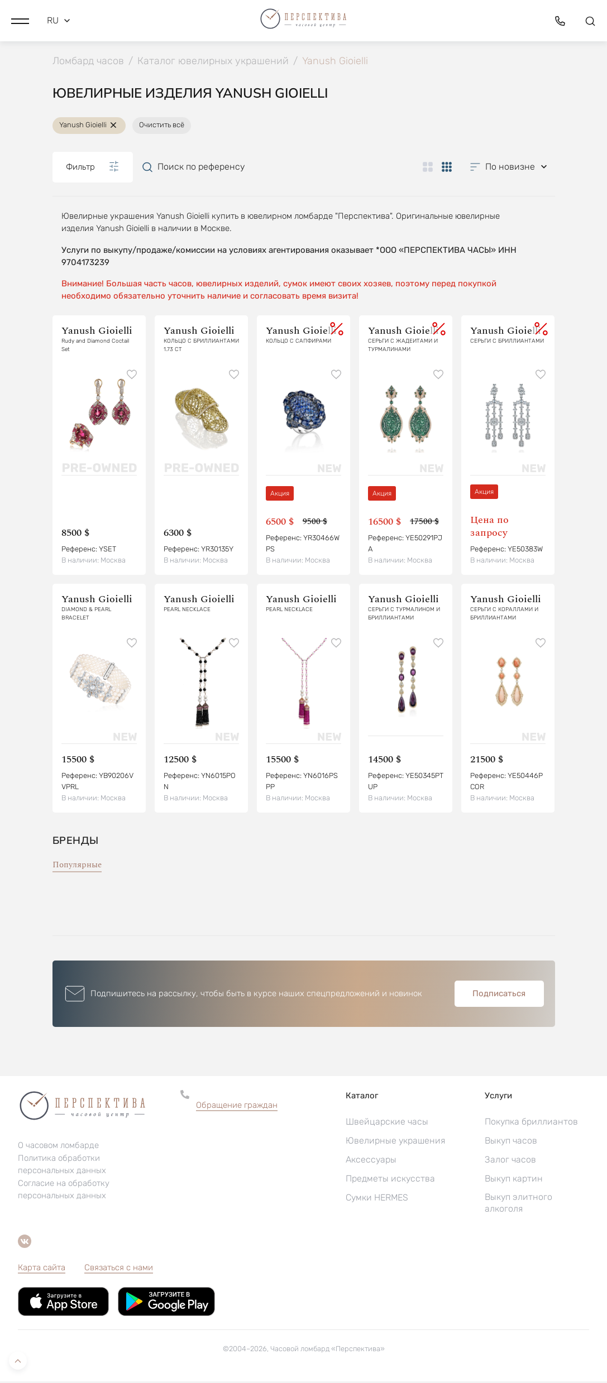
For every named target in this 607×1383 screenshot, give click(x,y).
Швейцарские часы (387, 1123)
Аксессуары (371, 1161)
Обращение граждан (237, 1107)
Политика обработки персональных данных (62, 1166)
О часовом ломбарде (58, 1147)
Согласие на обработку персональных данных (63, 1191)
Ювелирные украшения (395, 1142)
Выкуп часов (511, 1142)
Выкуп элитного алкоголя (518, 1204)
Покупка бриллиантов (531, 1123)
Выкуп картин (514, 1180)
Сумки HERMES (377, 1199)
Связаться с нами (118, 1269)
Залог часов (510, 1161)
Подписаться (498, 995)
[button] (20, 19)
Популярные (77, 866)
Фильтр (93, 168)
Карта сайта (41, 1269)
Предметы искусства (390, 1180)
